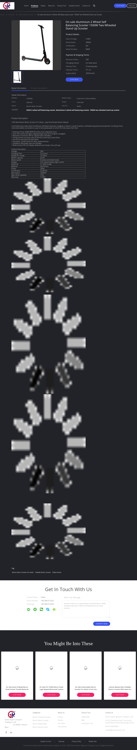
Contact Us (86, 6)
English (132, 6)
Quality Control (74, 6)
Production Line (87, 723)
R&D (83, 720)
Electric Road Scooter (40, 727)
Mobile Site (93, 741)
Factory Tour (61, 6)
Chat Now (120, 6)
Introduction (62, 726)
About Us (51, 6)
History (60, 717)
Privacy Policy (76, 741)
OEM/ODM (85, 717)
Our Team (61, 723)
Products (34, 6)
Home (26, 6)
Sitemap (61, 741)
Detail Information (18, 88)
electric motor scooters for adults (23, 572)
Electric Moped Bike (40, 724)
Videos (43, 6)
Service (60, 720)
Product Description (39, 88)
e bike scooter (56, 572)
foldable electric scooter (43, 572)
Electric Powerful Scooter (41, 717)
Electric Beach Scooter (41, 720)
